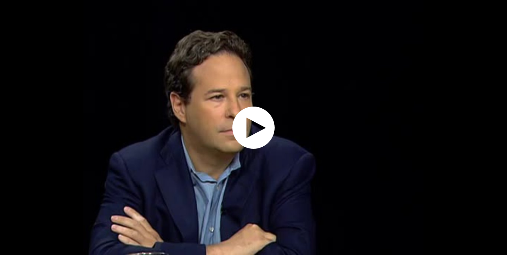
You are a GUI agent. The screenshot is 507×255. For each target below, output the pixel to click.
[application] (253, 127)
